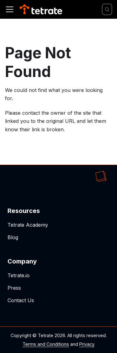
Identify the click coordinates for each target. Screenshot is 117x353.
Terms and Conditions (45, 344)
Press (14, 288)
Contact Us (20, 300)
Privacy (87, 344)
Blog (12, 237)
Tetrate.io (18, 275)
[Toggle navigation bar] (9, 9)
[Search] (107, 9)
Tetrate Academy (27, 225)
